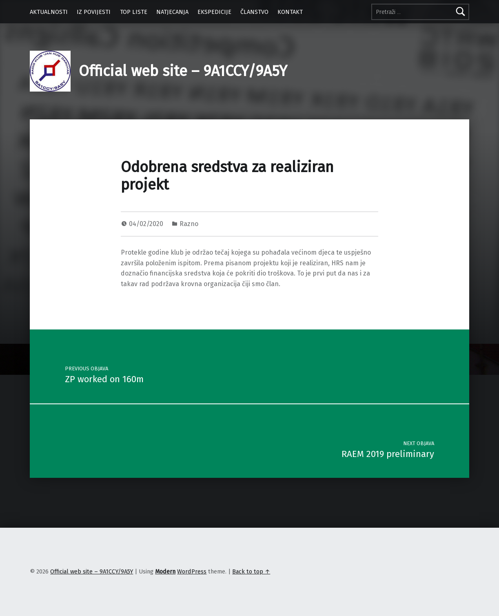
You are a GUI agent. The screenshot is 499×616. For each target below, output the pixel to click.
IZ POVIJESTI (94, 12)
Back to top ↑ (251, 571)
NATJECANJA (172, 12)
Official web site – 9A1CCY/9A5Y (183, 71)
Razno (189, 224)
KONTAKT (290, 12)
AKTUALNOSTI (49, 12)
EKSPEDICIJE (214, 12)
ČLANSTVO (254, 12)
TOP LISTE (133, 12)
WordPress (191, 571)
